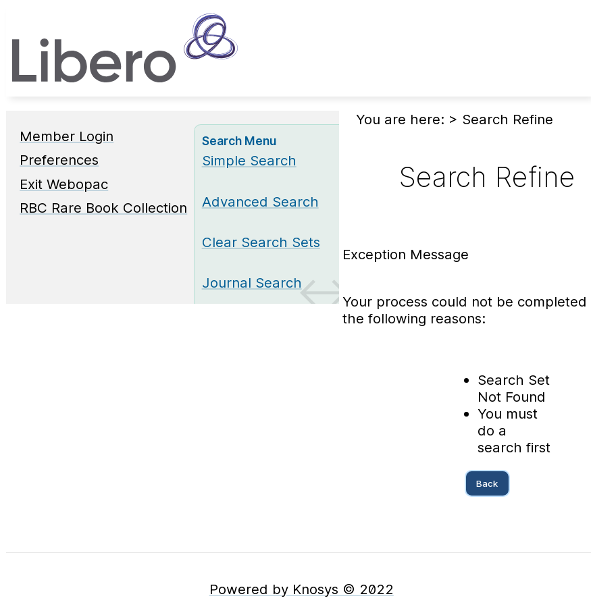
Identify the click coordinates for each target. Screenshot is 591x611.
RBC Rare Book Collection (103, 207)
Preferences (59, 159)
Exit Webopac (64, 184)
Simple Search (249, 160)
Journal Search (252, 282)
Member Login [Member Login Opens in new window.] (66, 136)
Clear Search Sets (261, 242)
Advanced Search (260, 201)
